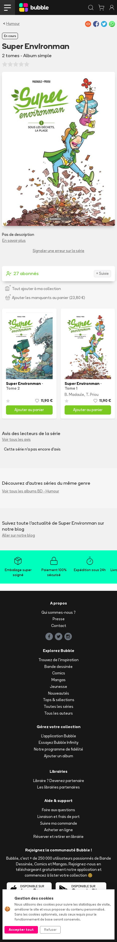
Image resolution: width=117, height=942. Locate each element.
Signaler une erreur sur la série (58, 250)
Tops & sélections (58, 699)
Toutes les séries (58, 706)
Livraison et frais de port (58, 816)
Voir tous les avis (16, 439)
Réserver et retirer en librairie (58, 836)
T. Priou (92, 394)
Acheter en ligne (58, 829)
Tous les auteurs (58, 713)
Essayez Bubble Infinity (58, 742)
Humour (13, 23)
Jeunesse (58, 686)
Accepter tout (21, 930)
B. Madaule (74, 394)
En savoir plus (14, 240)
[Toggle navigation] (7, 7)
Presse (59, 619)
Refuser (50, 930)
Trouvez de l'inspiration (58, 659)
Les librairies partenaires (58, 787)
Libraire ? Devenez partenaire (58, 780)
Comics (58, 673)
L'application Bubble (58, 736)
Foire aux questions (58, 809)
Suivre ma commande (58, 823)
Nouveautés (58, 693)
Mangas (58, 679)
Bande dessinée (58, 666)
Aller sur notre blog (18, 535)
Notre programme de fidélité (58, 749)
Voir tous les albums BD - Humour (30, 491)
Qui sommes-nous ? (58, 612)
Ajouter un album (58, 756)
